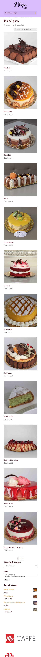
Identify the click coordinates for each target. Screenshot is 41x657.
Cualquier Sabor (20, 575)
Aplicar (7, 580)
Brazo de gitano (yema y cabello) (20, 577)
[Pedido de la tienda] (25, 29)
